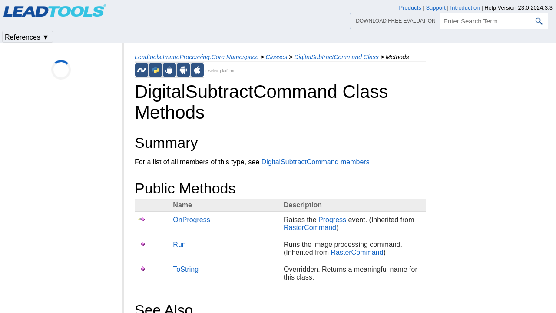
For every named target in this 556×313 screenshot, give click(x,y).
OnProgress (191, 219)
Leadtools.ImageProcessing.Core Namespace (197, 56)
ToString (186, 269)
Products (410, 7)
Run (179, 244)
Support (436, 7)
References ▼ (27, 37)
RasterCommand (310, 227)
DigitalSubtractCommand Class (336, 56)
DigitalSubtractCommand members (315, 162)
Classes (277, 56)
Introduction (465, 7)
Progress (332, 219)
